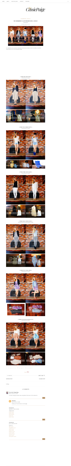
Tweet (25, 372)
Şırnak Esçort (11, 430)
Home (3, 1)
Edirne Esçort (11, 435)
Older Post (42, 378)
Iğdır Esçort (11, 426)
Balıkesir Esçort (12, 431)
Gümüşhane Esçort (12, 436)
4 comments (9, 375)
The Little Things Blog (13, 392)
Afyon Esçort (11, 429)
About (8, 1)
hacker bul (11, 415)
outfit (29, 18)
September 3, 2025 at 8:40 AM (14, 409)
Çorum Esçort (11, 432)
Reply (44, 397)
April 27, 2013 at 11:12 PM (13, 393)
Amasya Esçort (12, 433)
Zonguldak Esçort (12, 427)
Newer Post (9, 378)
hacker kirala (11, 413)
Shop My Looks (14, 1)
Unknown (14, 400)
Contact (21, 1)
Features (27, 1)
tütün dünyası (11, 414)
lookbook (23, 18)
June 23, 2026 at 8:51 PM (13, 423)
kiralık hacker (11, 412)
